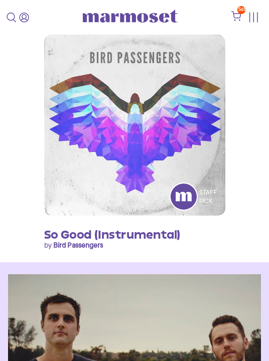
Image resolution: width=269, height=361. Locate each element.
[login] (24, 18)
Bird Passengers (78, 245)
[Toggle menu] (253, 17)
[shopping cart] (236, 19)
